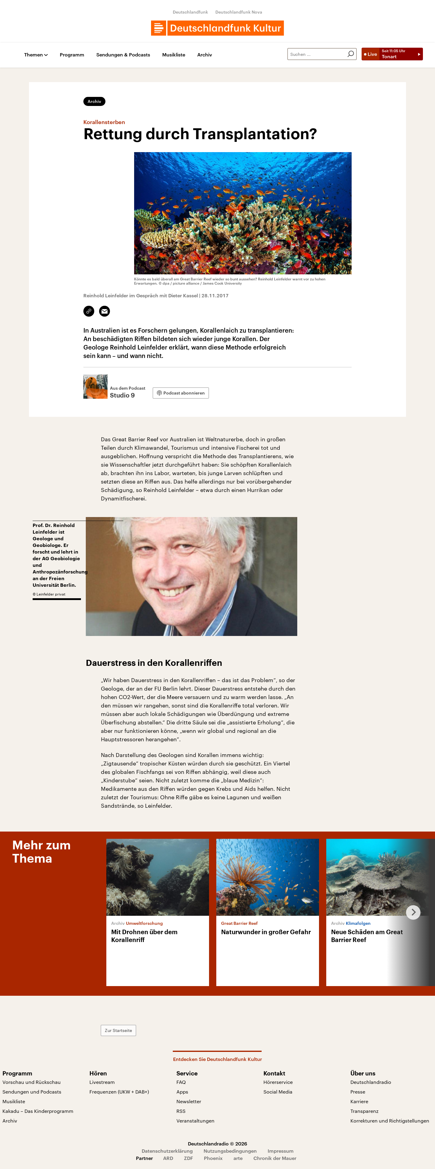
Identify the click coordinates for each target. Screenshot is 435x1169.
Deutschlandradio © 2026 (217, 1143)
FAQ (181, 1082)
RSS (180, 1111)
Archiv (204, 54)
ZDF (188, 1158)
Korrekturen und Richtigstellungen (389, 1120)
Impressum (281, 1151)
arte (238, 1158)
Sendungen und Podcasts (31, 1091)
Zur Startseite (118, 1030)
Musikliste (173, 54)
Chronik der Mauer (274, 1158)
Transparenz (364, 1111)
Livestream (102, 1082)
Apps (182, 1091)
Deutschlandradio (370, 1082)
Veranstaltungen (195, 1120)
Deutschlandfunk (190, 11)
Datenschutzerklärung (167, 1151)
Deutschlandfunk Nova (238, 11)
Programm (72, 54)
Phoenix (213, 1158)
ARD (168, 1158)
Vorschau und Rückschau (31, 1082)
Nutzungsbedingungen (230, 1151)
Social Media (277, 1091)
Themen (33, 54)
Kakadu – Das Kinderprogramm (37, 1111)
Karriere (359, 1101)
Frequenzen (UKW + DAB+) (119, 1091)
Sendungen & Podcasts (123, 54)
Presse (357, 1091)
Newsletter (188, 1101)
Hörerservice (278, 1082)
